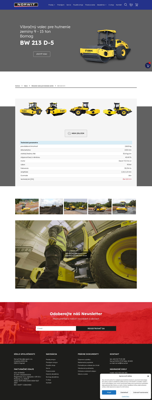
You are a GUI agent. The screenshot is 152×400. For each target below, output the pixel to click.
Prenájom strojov (52, 362)
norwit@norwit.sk (121, 363)
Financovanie (90, 5)
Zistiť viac (41, 54)
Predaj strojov (51, 359)
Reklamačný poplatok (85, 362)
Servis (68, 5)
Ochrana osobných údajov (87, 371)
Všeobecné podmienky (86, 368)
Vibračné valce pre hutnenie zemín (42, 86)
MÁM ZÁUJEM (76, 133)
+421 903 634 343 (120, 373)
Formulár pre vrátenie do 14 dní (88, 365)
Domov (17, 86)
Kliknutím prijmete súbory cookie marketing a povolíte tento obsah (76, 254)
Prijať (109, 392)
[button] (148, 376)
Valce (26, 86)
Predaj (50, 5)
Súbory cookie (83, 374)
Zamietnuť (124, 392)
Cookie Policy (125, 396)
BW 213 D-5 (127, 179)
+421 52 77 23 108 (118, 359)
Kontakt (119, 5)
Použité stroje (78, 5)
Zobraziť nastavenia (140, 392)
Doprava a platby (84, 359)
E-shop (111, 5)
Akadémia (101, 5)
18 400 (130, 361)
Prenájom (60, 5)
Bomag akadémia (52, 377)
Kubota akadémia (52, 374)
